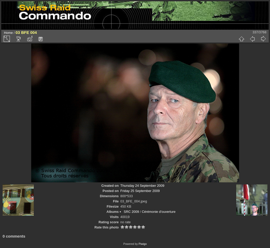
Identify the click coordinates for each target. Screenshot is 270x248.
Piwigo (143, 243)
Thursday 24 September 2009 (142, 186)
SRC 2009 (131, 212)
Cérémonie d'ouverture (159, 212)
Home (8, 33)
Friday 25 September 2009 (140, 191)
